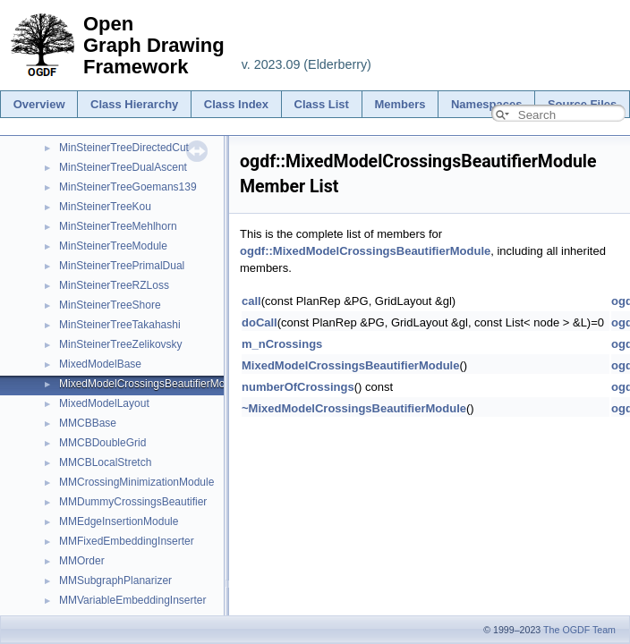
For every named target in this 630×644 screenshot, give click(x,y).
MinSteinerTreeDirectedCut (124, 147)
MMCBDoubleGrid (102, 442)
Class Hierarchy (134, 104)
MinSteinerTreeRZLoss (114, 285)
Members (399, 104)
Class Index (236, 104)
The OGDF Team (579, 629)
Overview (39, 104)
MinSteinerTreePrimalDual (121, 265)
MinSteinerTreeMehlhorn (118, 226)
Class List (321, 104)
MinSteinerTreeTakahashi (120, 324)
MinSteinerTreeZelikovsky (121, 344)
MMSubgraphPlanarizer (115, 580)
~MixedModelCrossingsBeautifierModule (354, 408)
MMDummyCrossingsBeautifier (133, 502)
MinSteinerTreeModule (113, 246)
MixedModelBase (100, 364)
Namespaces (487, 104)
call (251, 301)
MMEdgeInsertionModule (118, 521)
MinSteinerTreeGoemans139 (128, 187)
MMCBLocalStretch (105, 462)
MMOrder (82, 561)
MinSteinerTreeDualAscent (123, 167)
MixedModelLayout (104, 403)
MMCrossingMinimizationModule (136, 482)
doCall (259, 322)
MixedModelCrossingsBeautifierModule (152, 383)
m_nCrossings (282, 344)
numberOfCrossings (298, 387)
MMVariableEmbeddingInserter (133, 600)
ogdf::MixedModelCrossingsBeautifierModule (365, 251)
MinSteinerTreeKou (105, 206)
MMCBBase (87, 423)
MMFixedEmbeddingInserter (126, 541)
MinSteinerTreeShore (110, 305)
